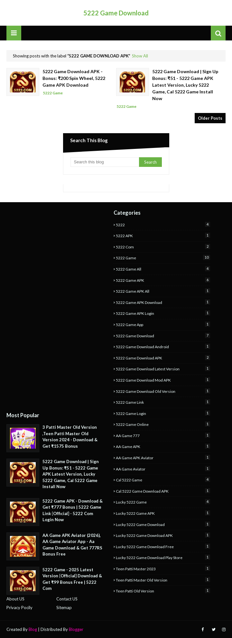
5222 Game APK (163, 280)
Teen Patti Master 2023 (163, 568)
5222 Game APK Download (163, 302)
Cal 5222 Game (163, 479)
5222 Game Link (163, 402)
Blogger (76, 629)
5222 (163, 224)
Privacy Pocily (19, 607)
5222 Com (163, 246)
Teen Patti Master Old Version (163, 579)
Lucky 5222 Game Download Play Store (163, 557)
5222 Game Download (116, 13)
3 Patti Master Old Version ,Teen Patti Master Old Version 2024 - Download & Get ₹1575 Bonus (69, 437)
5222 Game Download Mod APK (163, 380)
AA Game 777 (163, 435)
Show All (140, 55)
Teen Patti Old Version (163, 590)
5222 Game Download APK (163, 357)
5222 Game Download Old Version (163, 391)
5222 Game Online (163, 424)
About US (15, 598)
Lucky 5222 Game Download (163, 524)
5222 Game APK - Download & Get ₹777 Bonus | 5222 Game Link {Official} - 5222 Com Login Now (72, 510)
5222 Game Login (163, 413)
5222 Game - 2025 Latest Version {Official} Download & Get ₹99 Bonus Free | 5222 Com (72, 579)
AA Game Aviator (163, 468)
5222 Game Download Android (163, 346)
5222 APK (163, 235)
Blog (33, 629)
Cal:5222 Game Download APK (163, 491)
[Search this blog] (104, 162)
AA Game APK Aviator (163, 457)
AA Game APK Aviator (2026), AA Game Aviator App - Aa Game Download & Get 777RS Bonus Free (72, 545)
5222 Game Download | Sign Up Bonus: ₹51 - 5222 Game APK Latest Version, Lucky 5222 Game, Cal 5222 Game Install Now (185, 85)
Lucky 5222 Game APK (163, 513)
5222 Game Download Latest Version (163, 368)
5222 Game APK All (163, 291)
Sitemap (64, 607)
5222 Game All (163, 269)
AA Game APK (163, 446)
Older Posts (210, 118)
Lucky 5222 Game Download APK (163, 535)
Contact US (67, 598)
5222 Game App (163, 324)
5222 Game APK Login (163, 313)
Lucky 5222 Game (163, 501)
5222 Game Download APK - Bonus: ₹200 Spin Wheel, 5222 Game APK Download (73, 78)
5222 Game (163, 257)
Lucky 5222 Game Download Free (163, 546)
